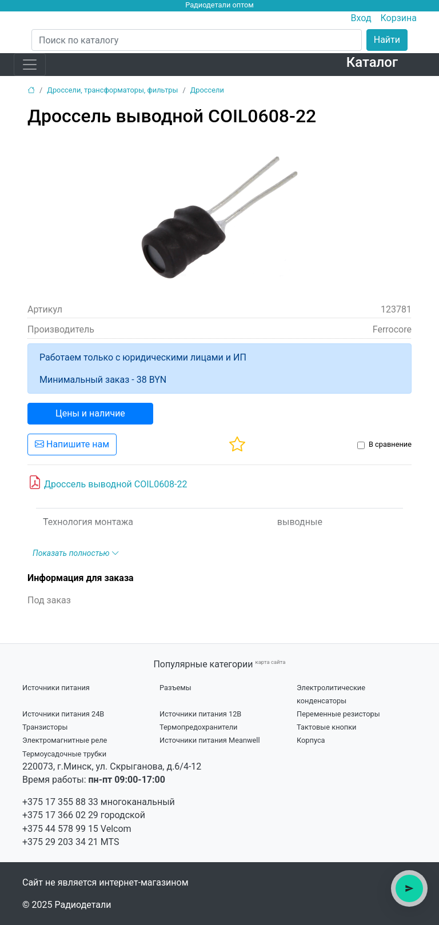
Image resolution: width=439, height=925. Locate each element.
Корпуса (311, 740)
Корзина (399, 18)
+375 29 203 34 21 (60, 841)
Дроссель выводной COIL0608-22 (107, 483)
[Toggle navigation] (30, 64)
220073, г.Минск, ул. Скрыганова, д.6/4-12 (111, 766)
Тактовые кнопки (327, 727)
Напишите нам (72, 444)
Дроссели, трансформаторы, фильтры (112, 90)
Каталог (372, 62)
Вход (361, 18)
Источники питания (56, 687)
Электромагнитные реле (64, 740)
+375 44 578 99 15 (60, 828)
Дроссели (207, 90)
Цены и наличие (90, 413)
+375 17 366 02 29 (60, 815)
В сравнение (390, 444)
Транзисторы (44, 727)
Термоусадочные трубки (64, 754)
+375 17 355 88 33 (60, 801)
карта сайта (270, 662)
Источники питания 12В (200, 714)
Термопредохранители (198, 727)
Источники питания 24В (63, 714)
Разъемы (175, 687)
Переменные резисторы (338, 714)
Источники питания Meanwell (209, 740)
